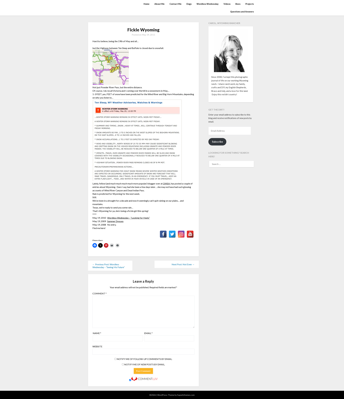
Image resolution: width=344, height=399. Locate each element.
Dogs (189, 4)
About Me (159, 4)
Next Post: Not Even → (183, 264)
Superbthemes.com (186, 395)
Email (148, 333)
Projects (249, 4)
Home (146, 4)
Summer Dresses (115, 221)
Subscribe (217, 141)
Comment (99, 293)
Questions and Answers (242, 11)
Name (97, 333)
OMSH (166, 183)
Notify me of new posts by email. (144, 364)
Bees (237, 4)
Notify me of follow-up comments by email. (144, 359)
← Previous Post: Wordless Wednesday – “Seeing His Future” (108, 266)
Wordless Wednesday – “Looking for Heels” (128, 217)
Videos (226, 4)
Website (97, 346)
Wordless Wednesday (208, 4)
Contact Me (175, 4)
